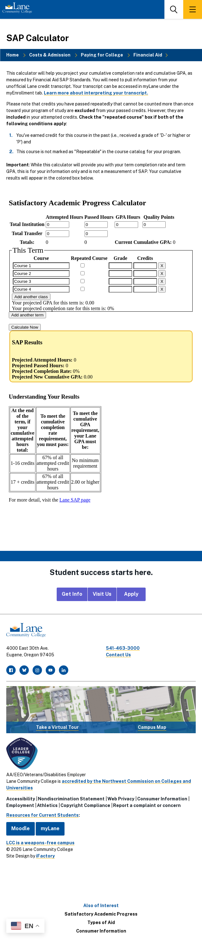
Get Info (72, 594)
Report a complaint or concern (147, 805)
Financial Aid (147, 54)
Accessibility (20, 798)
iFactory (45, 855)
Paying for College (102, 54)
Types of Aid (101, 922)
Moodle (20, 828)
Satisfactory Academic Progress (101, 914)
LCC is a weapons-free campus (40, 842)
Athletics (47, 805)
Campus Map (152, 727)
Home (12, 54)
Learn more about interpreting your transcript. (96, 92)
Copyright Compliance (85, 805)
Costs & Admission (49, 54)
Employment (20, 805)
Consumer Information (162, 798)
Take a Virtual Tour (57, 727)
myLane (50, 828)
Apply (131, 594)
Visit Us (102, 594)
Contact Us (118, 654)
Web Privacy (120, 798)
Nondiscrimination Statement (71, 798)
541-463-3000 (123, 648)
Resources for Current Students (42, 815)
